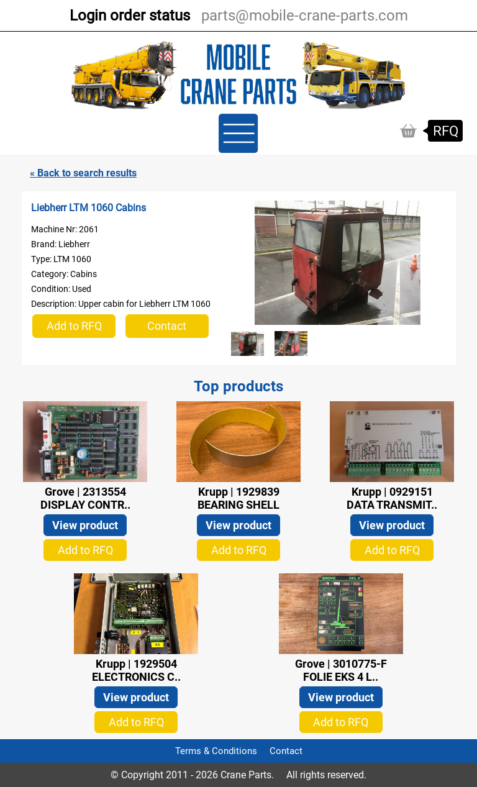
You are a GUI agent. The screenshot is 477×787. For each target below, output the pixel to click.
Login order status (130, 15)
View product (85, 525)
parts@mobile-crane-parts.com (304, 15)
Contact (166, 325)
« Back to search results (83, 173)
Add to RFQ (74, 325)
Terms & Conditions (216, 751)
